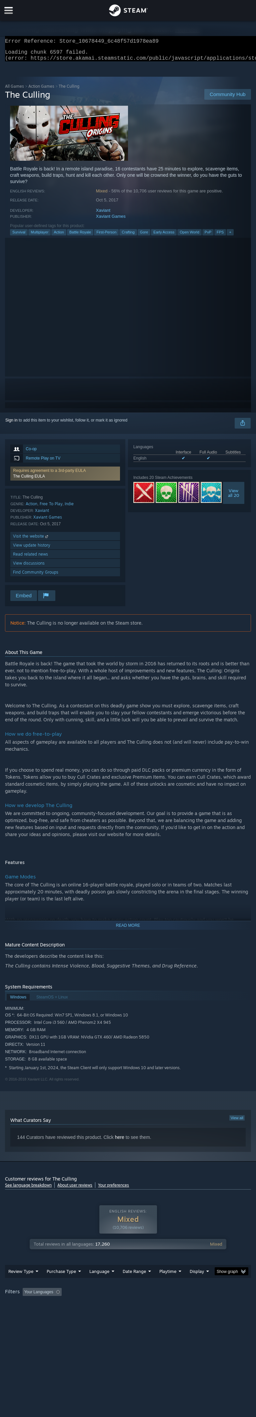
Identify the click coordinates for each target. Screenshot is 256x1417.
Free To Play (51, 507)
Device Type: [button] (109, 1314)
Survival (18, 236)
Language (99, 1284)
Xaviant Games (111, 220)
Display (197, 1284)
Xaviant (103, 214)
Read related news (30, 558)
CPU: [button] (57, 1314)
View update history (31, 549)
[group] (128, 1309)
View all (237, 1122)
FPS (220, 236)
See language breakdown (28, 1189)
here (119, 1141)
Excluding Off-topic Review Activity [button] (106, 1305)
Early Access (163, 236)
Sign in (11, 424)
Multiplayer (39, 236)
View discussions (29, 567)
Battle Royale (80, 236)
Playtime (167, 1284)
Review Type (20, 1284)
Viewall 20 (233, 497)
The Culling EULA (29, 480)
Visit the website (31, 540)
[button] (65, 478)
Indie (69, 507)
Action (59, 236)
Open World (189, 236)
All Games (14, 90)
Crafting (128, 236)
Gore (144, 236)
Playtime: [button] (157, 1305)
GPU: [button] (80, 1314)
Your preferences (113, 1189)
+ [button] (230, 236)
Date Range (134, 1284)
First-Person (106, 236)
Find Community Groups (35, 576)
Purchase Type (61, 1284)
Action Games (41, 90)
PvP (208, 236)
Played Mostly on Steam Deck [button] (205, 1305)
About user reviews (74, 1189)
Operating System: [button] (23, 1314)
